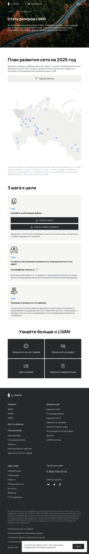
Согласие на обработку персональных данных (26, 537)
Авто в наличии (15, 424)
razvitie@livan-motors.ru (43, 172)
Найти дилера (14, 435)
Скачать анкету (44, 220)
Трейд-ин (12, 444)
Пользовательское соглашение (20, 529)
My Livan (50, 435)
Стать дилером (15, 497)
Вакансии (12, 492)
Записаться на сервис (56, 422)
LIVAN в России (14, 471)
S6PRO (11, 409)
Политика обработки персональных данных (25, 533)
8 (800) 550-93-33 (56, 471)
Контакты (12, 488)
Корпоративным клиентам (20, 448)
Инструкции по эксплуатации (59, 431)
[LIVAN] (13, 4)
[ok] (60, 484)
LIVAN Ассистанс (54, 440)
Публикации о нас (16, 484)
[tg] (54, 484)
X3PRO (10, 418)
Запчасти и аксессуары (57, 426)
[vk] (48, 484)
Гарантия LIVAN (53, 409)
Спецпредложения (16, 440)
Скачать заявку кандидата (44, 226)
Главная (11, 12)
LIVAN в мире (13, 475)
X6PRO (11, 413)
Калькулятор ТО (53, 418)
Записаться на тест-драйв (20, 453)
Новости (12, 479)
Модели (12, 404)
